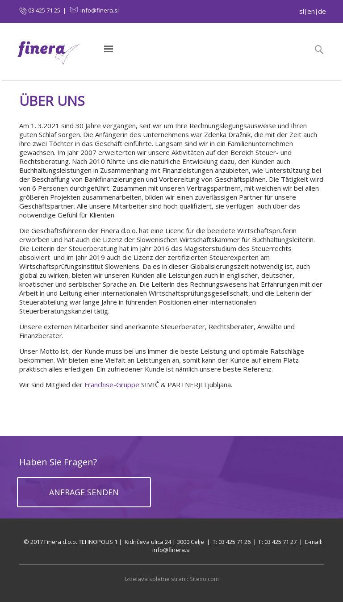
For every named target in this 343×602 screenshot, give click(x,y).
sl (301, 11)
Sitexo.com (204, 579)
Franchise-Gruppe (111, 384)
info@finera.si (99, 10)
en (311, 11)
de (322, 11)
